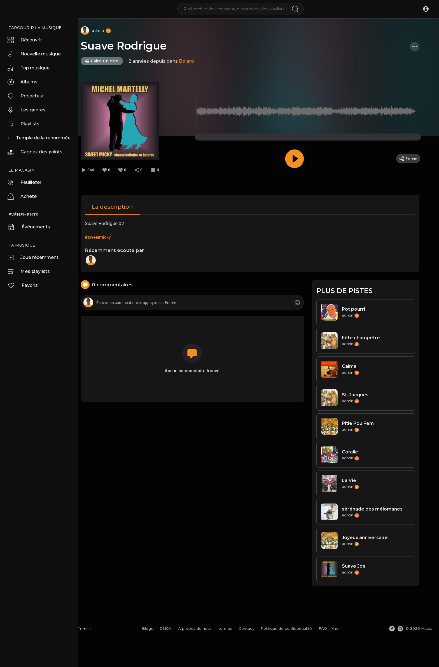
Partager (413, 158)
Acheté (23, 196)
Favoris (24, 285)
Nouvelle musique (37, 54)
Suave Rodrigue (134, 45)
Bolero (196, 61)
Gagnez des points (37, 152)
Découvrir (27, 40)
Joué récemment (36, 257)
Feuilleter (26, 182)
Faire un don (112, 61)
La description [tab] (121, 206)
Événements (31, 227)
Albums (24, 82)
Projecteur (28, 96)
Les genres (28, 110)
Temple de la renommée (46, 138)
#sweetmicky (107, 236)
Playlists (24, 124)
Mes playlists (30, 271)
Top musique (30, 68)
